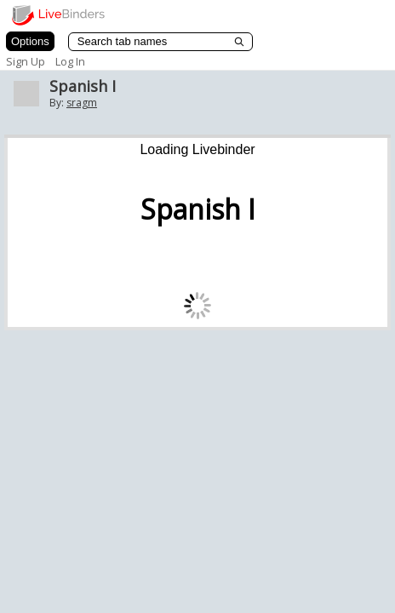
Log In (70, 61)
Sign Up (25, 61)
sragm (81, 102)
